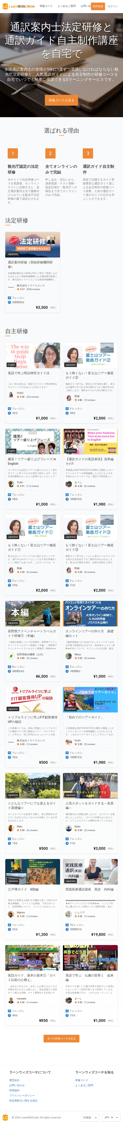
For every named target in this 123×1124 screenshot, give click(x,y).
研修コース (46, 6)
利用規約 (14, 1090)
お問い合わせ (88, 6)
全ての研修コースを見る (61, 1038)
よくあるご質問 (67, 6)
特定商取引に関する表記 (23, 1100)
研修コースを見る (61, 100)
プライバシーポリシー (22, 1095)
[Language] (90, 1117)
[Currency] (111, 1117)
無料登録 (98, 6)
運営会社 (14, 1080)
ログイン (113, 6)
